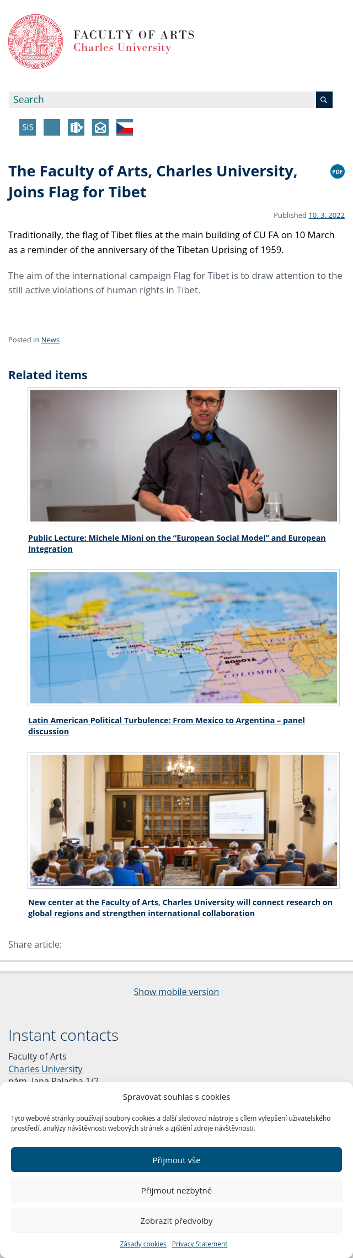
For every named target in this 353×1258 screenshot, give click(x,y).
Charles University (45, 1069)
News (50, 340)
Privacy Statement (200, 1244)
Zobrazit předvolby (176, 1220)
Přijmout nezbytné (176, 1190)
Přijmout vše (176, 1159)
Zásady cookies (143, 1244)
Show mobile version (177, 992)
